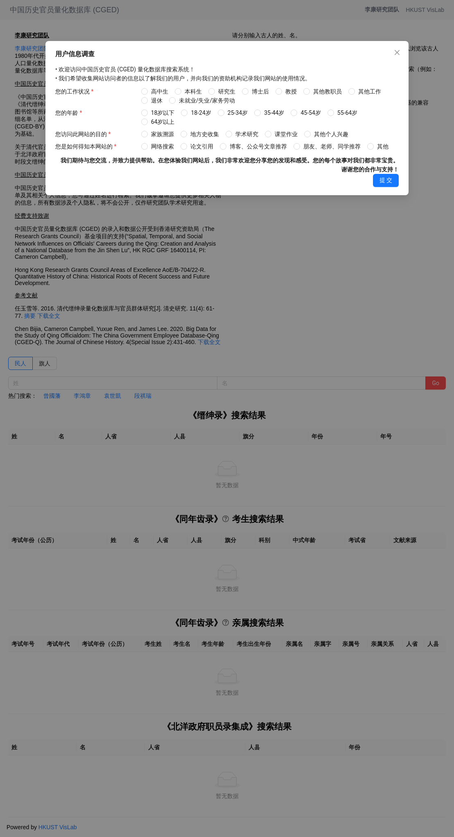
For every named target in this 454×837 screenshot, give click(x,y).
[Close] (397, 52)
